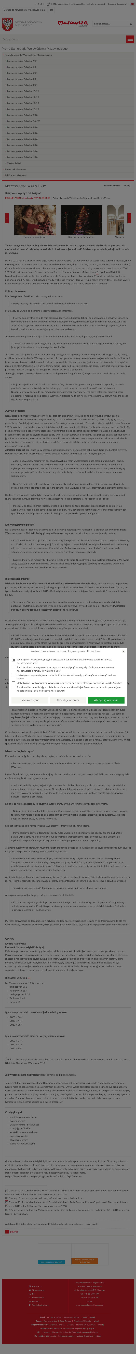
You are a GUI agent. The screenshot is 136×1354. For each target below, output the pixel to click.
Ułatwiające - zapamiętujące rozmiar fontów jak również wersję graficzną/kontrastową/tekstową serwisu (64, 677)
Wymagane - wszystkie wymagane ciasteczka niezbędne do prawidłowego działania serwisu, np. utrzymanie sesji (62, 661)
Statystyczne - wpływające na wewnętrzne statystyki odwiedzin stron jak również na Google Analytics (67, 683)
